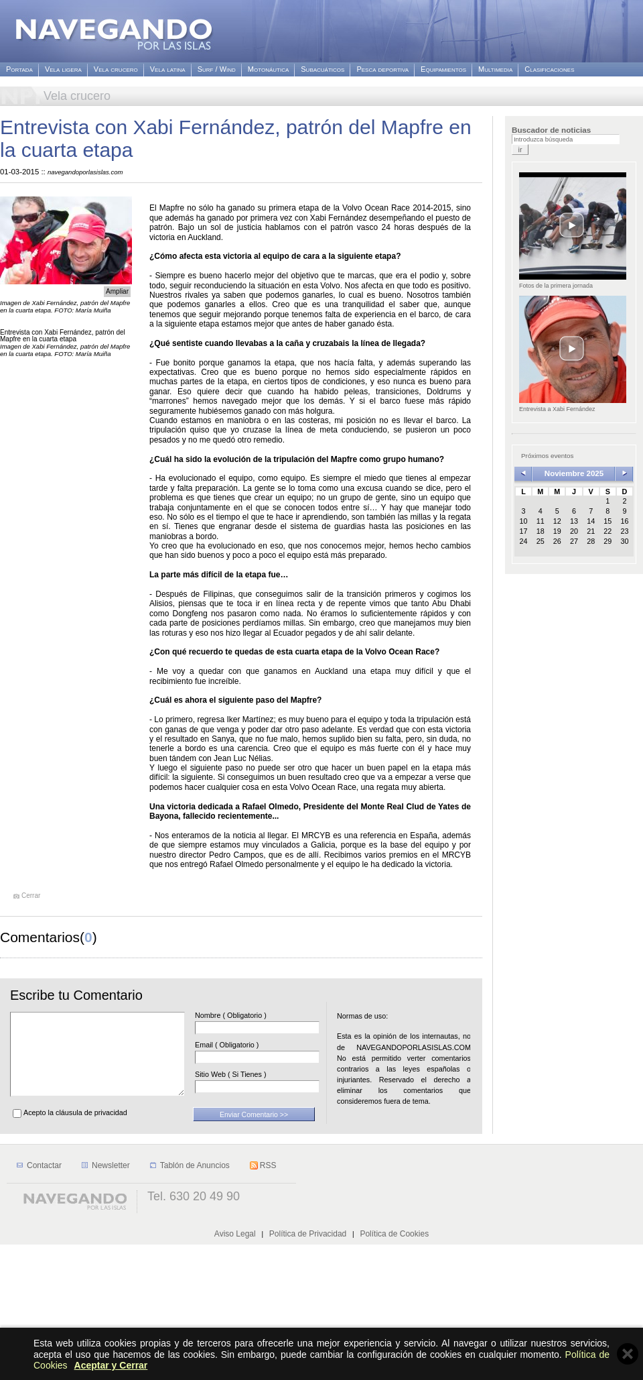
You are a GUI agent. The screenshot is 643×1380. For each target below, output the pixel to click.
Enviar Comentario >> (254, 1131)
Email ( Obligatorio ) (247, 1045)
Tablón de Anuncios (195, 1301)
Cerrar (30, 896)
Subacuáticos (322, 69)
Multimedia (495, 69)
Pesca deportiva (382, 69)
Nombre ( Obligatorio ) (251, 1015)
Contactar (44, 1301)
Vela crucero (116, 69)
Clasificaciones (549, 69)
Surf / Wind (217, 69)
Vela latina (168, 69)
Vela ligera (63, 69)
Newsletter (111, 1301)
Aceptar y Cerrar (111, 1365)
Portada (19, 69)
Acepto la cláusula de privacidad (75, 1129)
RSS (268, 1301)
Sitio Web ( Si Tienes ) (251, 1074)
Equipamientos (443, 69)
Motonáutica (268, 69)
